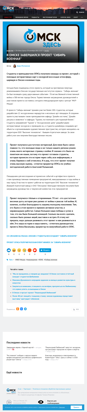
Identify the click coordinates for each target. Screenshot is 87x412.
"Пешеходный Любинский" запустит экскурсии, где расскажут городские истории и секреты (62, 348)
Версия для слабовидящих (53, 402)
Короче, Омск (65, 17)
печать (46, 51)
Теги (11, 260)
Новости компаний (43, 8)
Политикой (62, 407)
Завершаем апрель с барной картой (20, 347)
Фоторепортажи (77, 8)
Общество (8, 17)
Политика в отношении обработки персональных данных (52, 389)
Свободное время (21, 17)
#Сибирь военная (50, 260)
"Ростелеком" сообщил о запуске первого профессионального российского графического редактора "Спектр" (24, 357)
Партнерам (27, 389)
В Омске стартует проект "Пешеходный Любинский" (34, 292)
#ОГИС (41, 260)
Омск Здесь (8, 8)
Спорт (76, 17)
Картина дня (26, 8)
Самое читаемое (60, 8)
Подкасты (35, 17)
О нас (20, 389)
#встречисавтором (50, 17)
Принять (76, 407)
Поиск (80, 12)
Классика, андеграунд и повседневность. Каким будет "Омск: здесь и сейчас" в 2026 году (61, 357)
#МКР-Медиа (20, 260)
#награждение (31, 260)
